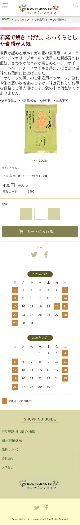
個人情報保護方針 (13, 440)
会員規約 (7, 458)
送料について (10, 449)
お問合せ (7, 467)
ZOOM (43, 160)
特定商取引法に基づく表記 (18, 431)
